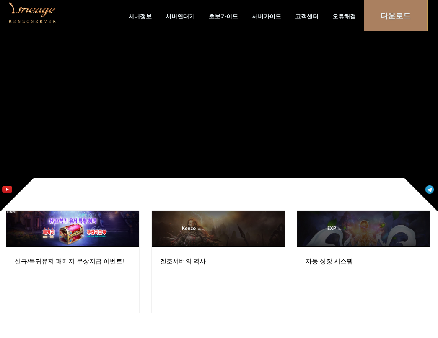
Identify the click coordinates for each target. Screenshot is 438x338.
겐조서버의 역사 (183, 261)
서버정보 (140, 16)
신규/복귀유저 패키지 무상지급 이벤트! (69, 261)
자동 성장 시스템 (329, 261)
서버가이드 (266, 16)
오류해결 (344, 16)
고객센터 (307, 16)
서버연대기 (180, 16)
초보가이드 (223, 16)
